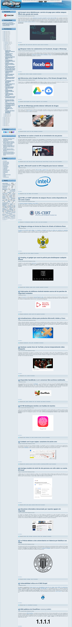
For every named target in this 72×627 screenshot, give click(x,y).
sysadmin (4, 205)
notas (32, 579)
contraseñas (4, 209)
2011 (5, 124)
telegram (32, 253)
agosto (6, 44)
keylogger (28, 579)
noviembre (6, 43)
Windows (9, 192)
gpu (25, 193)
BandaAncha (5, 172)
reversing (4, 217)
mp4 (35, 401)
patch (32, 342)
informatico (31, 536)
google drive (38, 101)
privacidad (12, 190)
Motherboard (34, 263)
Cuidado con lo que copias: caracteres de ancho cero (38, 442)
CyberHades (5, 167)
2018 (5, 40)
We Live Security (6, 163)
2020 (5, 38)
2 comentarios (45, 101)
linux (11, 194)
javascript (11, 207)
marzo (6, 113)
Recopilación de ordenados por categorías (8, 23)
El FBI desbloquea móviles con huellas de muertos (37, 406)
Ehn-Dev (14, 217)
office (14, 205)
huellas (32, 437)
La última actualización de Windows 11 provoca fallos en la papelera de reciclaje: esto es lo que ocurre (8, 146)
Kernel (10, 206)
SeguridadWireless (9, 213)
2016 (5, 118)
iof (49, 161)
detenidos (25, 579)
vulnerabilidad (6, 184)
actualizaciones (25, 342)
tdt (32, 193)
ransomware (5, 193)
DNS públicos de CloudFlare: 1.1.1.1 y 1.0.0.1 (35, 609)
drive (31, 101)
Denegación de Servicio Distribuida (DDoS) (26, 21)
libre (33, 401)
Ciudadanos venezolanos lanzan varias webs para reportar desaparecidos (8, 139)
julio (5, 45)
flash (12, 210)
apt (24, 193)
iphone (34, 287)
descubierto (24, 297)
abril (5, 49)
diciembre (6, 42)
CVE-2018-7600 (43, 588)
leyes (42, 536)
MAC (3, 211)
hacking (4, 198)
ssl (14, 211)
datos (30, 161)
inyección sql (35, 536)
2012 (5, 123)
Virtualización (6, 216)
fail (30, 131)
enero (6, 116)
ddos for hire (30, 44)
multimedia (11, 209)
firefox (11, 204)
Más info (40, 1)
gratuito (27, 401)
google (13, 189)
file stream (34, 101)
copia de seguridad (26, 101)
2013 (5, 122)
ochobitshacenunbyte (7, 174)
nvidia (10, 197)
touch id (43, 437)
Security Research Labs (38, 297)
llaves (29, 253)
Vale (45, 1)
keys (27, 253)
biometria (25, 131)
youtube (11, 203)
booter (24, 44)
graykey (31, 287)
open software (43, 401)
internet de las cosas (39, 161)
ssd (6, 199)
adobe (5, 206)
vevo (26, 375)
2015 (5, 119)
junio (5, 46)
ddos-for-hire (35, 44)
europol (38, 44)
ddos (3, 200)
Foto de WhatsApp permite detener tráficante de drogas (39, 106)
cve (6, 194)
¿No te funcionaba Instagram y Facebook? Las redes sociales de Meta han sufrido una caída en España (9, 153)
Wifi (11, 199)
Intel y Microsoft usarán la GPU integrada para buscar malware (41, 166)
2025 (5, 32)
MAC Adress (6, 218)
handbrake (30, 401)
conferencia (13, 212)
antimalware (12, 218)
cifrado (9, 201)
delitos (12, 216)
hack (14, 206)
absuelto (24, 536)
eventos (7, 210)
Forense (6, 212)
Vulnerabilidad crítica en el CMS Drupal (33, 583)
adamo (9, 217)
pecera (51, 161)
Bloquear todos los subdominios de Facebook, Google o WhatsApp (43, 49)
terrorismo (40, 437)
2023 (5, 35)
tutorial (10, 195)
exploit (3, 195)
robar (54, 161)
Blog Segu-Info (5, 164)
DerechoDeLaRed (6, 170)
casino (27, 161)
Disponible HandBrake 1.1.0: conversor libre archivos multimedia (42, 380)
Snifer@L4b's (5, 171)
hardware (5, 186)
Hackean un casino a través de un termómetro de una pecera (41, 136)
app (9, 200)
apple (24, 287)
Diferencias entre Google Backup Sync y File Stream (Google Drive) (43, 78)
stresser (41, 44)
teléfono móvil (37, 504)
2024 (5, 33)
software (5, 187)
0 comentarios (46, 44)
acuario (24, 161)
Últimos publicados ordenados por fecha (8, 25)
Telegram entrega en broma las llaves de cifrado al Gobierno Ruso (43, 226)
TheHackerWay (6, 166)
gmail (27, 504)
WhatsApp (13, 198)
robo (56, 161)
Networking (4, 204)
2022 (5, 36)
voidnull (4, 175)
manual (4, 197)
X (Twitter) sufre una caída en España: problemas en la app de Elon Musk (8, 149)
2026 (5, 31)
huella (32, 131)
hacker (34, 161)
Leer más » (20, 42)
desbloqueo (28, 287)
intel (27, 193)
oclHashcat (4, 219)
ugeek (4, 173)
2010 (5, 125)
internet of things (45, 161)
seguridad (5, 183)
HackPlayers (5, 165)
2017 (5, 117)
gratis (24, 401)
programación (6, 202)
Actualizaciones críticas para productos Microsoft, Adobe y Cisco (42, 318)
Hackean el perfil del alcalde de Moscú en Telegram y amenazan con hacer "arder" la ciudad (8, 142)
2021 (5, 37)
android (13, 193)
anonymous (9, 211)
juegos (10, 208)
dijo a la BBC (29, 110)
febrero (6, 115)
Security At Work (6, 162)
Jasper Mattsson (59, 591)
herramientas (4, 203)
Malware (4, 189)
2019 (5, 39)
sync (41, 101)
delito (28, 536)
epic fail (28, 131)
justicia (39, 536)
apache (4, 208)
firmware (9, 205)
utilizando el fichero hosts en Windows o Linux (41, 54)
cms (3, 210)
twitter (14, 200)
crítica (30, 342)
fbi (30, 437)
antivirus (6, 207)
